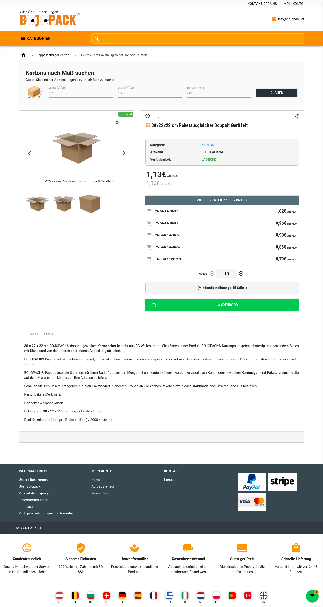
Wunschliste (100, 493)
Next (124, 153)
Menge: (203, 273)
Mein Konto (293, 4)
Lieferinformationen (33, 500)
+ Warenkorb (195, 305)
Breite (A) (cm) (126, 87)
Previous (29, 153)
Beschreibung (41, 334)
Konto (95, 480)
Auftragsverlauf (102, 486)
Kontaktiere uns (262, 4)
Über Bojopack (29, 486)
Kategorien (38, 38)
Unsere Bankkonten (33, 480)
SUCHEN (277, 93)
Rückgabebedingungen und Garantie (46, 513)
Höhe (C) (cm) (195, 87)
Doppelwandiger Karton (52, 55)
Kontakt (170, 480)
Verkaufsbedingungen (35, 493)
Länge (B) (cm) (58, 87)
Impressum (27, 507)
